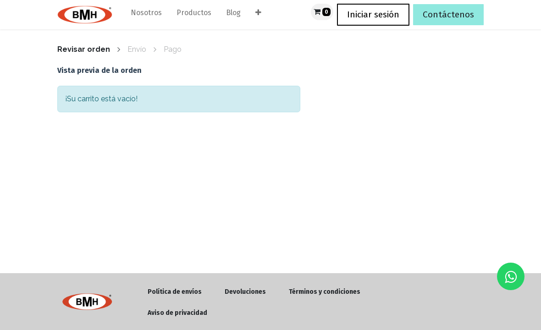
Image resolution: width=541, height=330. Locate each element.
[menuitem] (146, 14)
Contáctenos (448, 14)
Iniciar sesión (373, 14)
